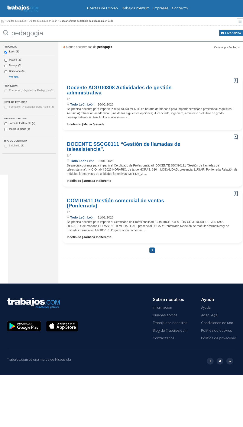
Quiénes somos (165, 315)
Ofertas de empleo (16, 21)
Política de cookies (216, 331)
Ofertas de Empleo (102, 8)
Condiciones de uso (217, 323)
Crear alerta (233, 33)
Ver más (13, 76)
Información (162, 308)
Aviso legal (209, 315)
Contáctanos (164, 338)
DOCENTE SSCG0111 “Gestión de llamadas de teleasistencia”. (123, 147)
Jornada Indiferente (19, 123)
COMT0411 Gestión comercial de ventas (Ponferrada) (115, 203)
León (12, 51)
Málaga (13, 65)
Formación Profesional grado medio (31, 106)
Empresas (161, 8)
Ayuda (206, 308)
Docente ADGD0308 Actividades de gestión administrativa (119, 90)
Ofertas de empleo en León (43, 21)
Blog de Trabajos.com (170, 331)
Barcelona (14, 71)
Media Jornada (17, 129)
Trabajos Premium (135, 8)
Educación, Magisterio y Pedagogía (31, 90)
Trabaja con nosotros (170, 323)
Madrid (13, 59)
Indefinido (16, 145)
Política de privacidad (218, 338)
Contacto (180, 8)
